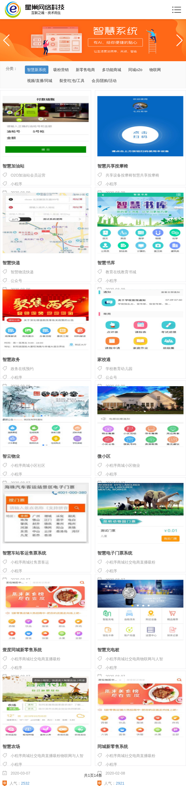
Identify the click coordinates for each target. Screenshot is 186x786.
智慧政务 (11, 359)
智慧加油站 (13, 166)
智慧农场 (11, 746)
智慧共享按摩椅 (112, 166)
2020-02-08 (111, 773)
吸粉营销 (61, 70)
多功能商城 (111, 70)
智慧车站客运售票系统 (24, 553)
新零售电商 (85, 70)
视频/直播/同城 (39, 80)
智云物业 (11, 456)
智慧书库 (106, 263)
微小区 (104, 456)
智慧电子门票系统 (114, 553)
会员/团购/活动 (104, 80)
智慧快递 (11, 263)
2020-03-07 (16, 773)
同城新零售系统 (112, 746)
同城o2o (135, 70)
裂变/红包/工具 (72, 80)
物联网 (155, 70)
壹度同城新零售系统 (22, 650)
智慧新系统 (36, 70)
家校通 (104, 359)
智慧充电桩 (108, 650)
